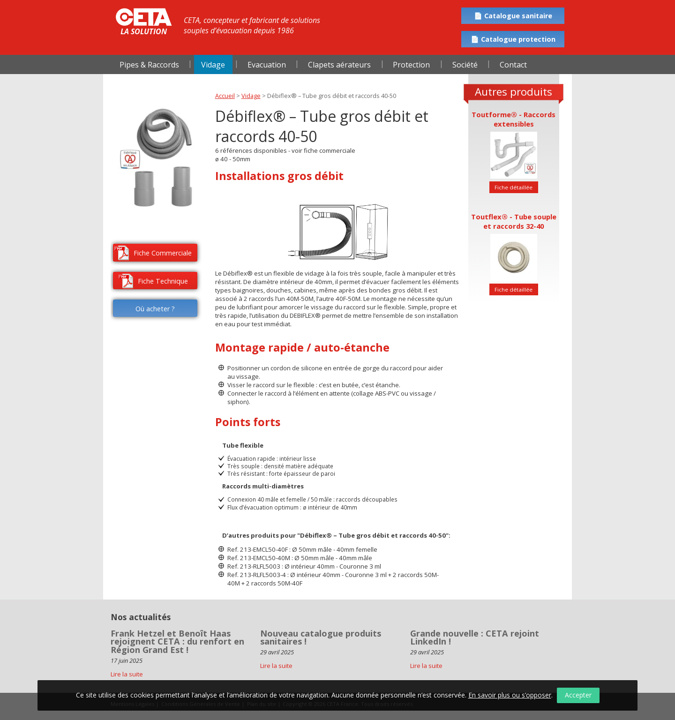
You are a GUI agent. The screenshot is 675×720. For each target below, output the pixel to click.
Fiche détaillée (513, 187)
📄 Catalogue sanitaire (513, 15)
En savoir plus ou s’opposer (509, 694)
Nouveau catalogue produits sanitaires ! (320, 637)
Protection (411, 65)
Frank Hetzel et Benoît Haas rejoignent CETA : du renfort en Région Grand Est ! (177, 641)
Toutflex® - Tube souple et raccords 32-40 (513, 221)
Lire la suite (276, 665)
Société (465, 65)
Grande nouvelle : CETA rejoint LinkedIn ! (474, 637)
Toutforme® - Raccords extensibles (513, 119)
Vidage (213, 65)
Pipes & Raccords (149, 65)
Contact (513, 65)
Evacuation (267, 65)
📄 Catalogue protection (513, 39)
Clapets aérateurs (339, 65)
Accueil (225, 95)
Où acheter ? (155, 308)
